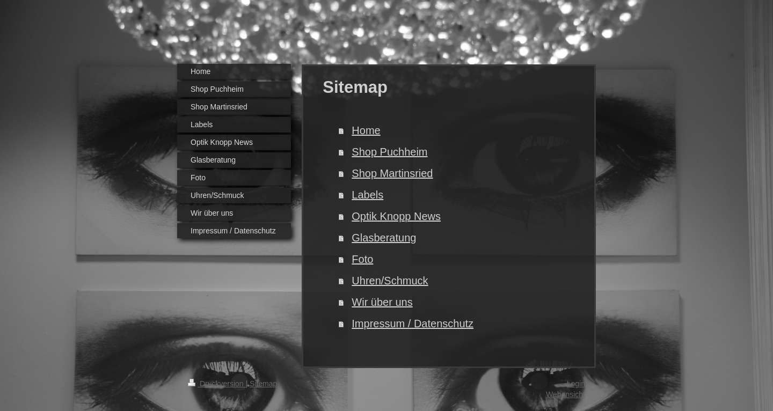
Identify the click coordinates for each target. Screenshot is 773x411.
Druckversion (216, 383)
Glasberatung (384, 238)
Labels (367, 195)
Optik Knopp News (396, 216)
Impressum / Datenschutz (412, 323)
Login (576, 383)
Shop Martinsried (392, 173)
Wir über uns (382, 302)
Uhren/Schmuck (390, 281)
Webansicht (565, 394)
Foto (362, 259)
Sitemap (263, 383)
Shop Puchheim (389, 152)
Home (366, 130)
